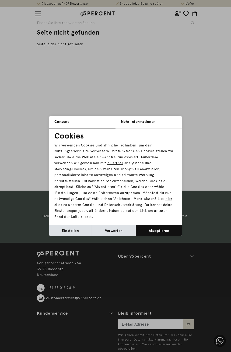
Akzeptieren (159, 231)
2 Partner (115, 163)
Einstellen (70, 231)
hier (168, 199)
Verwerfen (114, 231)
